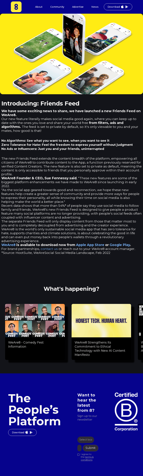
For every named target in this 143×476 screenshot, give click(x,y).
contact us (49, 249)
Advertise (78, 6)
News (94, 6)
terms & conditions (87, 458)
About (38, 6)
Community (57, 6)
